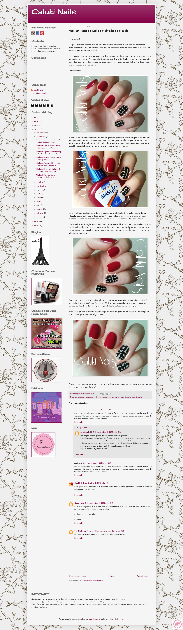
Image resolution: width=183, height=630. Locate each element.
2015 (36, 129)
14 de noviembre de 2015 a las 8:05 (109, 531)
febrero (40, 213)
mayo (39, 201)
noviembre (41, 137)
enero (39, 217)
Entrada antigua (144, 576)
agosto (40, 190)
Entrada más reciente (78, 576)
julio (39, 194)
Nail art (111, 397)
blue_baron (93, 619)
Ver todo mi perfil (38, 94)
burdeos (81, 397)
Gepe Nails (79, 503)
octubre (40, 182)
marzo (39, 209)
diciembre (41, 133)
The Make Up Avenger (84, 531)
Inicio (112, 576)
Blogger (120, 619)
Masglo (104, 397)
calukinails (85, 432)
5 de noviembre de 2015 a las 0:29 (97, 410)
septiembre (42, 186)
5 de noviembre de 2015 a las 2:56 (107, 432)
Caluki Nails (53, 11)
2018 (36, 122)
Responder (78, 422)
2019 (36, 118)
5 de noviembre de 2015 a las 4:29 (95, 483)
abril (39, 205)
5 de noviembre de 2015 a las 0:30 (97, 463)
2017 (36, 126)
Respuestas (82, 428)
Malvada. (97, 397)
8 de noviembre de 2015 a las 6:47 (99, 503)
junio (39, 198)
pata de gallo (137, 397)
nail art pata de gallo (123, 397)
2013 (36, 226)
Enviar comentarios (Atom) (92, 581)
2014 (36, 222)
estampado (89, 397)
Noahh (77, 483)
